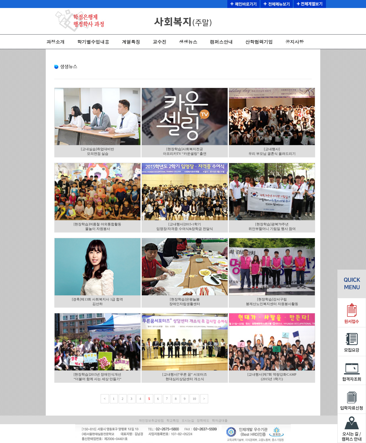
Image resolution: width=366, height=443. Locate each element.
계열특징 (131, 42)
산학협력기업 (259, 42)
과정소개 (55, 42)
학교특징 (172, 420)
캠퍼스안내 (221, 42)
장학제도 (203, 420)
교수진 (159, 42)
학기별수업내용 (93, 42)
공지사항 (294, 42)
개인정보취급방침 (151, 420)
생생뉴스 (188, 42)
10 (194, 399)
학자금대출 (220, 420)
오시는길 (188, 420)
